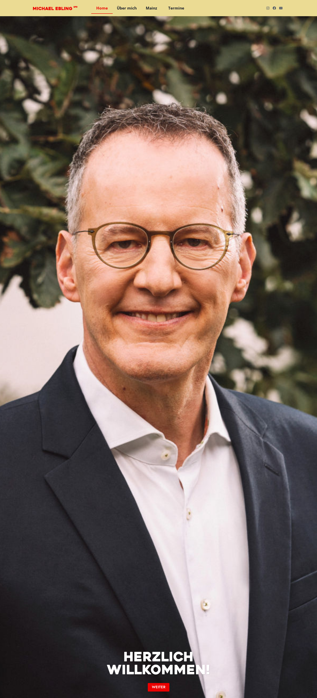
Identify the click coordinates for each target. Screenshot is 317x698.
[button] (158, 687)
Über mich (127, 8)
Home (102, 8)
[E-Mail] (281, 8)
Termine (176, 8)
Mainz (151, 8)
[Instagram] (268, 8)
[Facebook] (274, 8)
